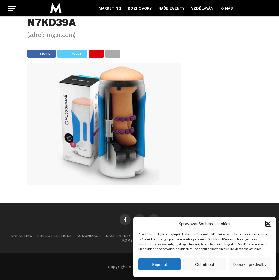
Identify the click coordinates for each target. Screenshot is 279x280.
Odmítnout (204, 264)
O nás (227, 8)
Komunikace (89, 236)
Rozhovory (140, 8)
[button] (268, 223)
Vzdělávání (202, 8)
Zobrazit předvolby (249, 264)
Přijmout (159, 264)
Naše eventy (171, 8)
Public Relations (54, 236)
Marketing (110, 8)
